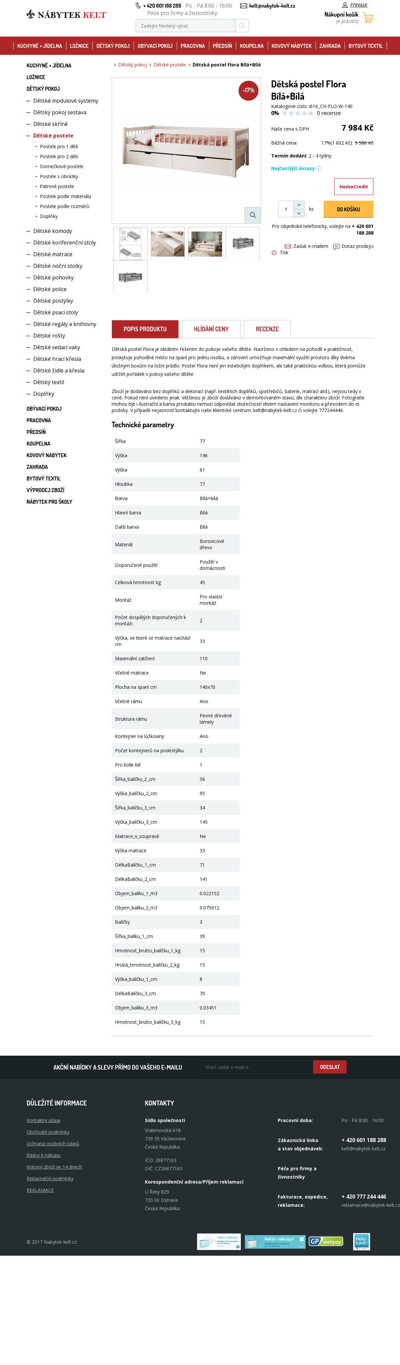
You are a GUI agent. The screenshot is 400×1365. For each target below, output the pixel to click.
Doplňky (49, 216)
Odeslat (330, 1067)
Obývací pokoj (155, 46)
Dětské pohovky (53, 277)
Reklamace (40, 1190)
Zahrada (330, 46)
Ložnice (79, 46)
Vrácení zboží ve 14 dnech (54, 1167)
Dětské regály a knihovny (64, 324)
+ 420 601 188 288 (162, 5)
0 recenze (329, 113)
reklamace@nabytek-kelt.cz (371, 1205)
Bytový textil (366, 46)
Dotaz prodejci (353, 246)
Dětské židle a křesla (58, 370)
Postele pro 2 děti (59, 156)
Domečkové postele (61, 166)
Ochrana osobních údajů (53, 1143)
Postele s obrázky (59, 176)
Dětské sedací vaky (56, 347)
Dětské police (50, 289)
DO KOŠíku (348, 209)
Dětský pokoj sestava (59, 112)
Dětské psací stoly (55, 312)
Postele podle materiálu (65, 196)
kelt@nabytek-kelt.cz (272, 5)
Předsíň (222, 46)
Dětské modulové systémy (65, 100)
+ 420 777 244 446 (364, 1196)
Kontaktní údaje (43, 1120)
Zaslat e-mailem (306, 246)
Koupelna (251, 46)
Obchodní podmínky (48, 1132)
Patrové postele (57, 186)
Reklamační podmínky (50, 1178)
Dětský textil (48, 382)
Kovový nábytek (291, 46)
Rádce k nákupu (43, 1155)
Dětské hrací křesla (57, 359)
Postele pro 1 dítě (59, 146)
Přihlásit (354, 5)
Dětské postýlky (53, 300)
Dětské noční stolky (57, 265)
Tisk (280, 252)
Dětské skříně (50, 124)
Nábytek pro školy (49, 501)
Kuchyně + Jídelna (39, 46)
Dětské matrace (52, 254)
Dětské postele (53, 135)
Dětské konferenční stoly (64, 242)
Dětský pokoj (113, 46)
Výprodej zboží (45, 490)
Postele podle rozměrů (64, 206)
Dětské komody (52, 231)
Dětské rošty (49, 335)
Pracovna (193, 46)
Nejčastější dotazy (296, 168)
